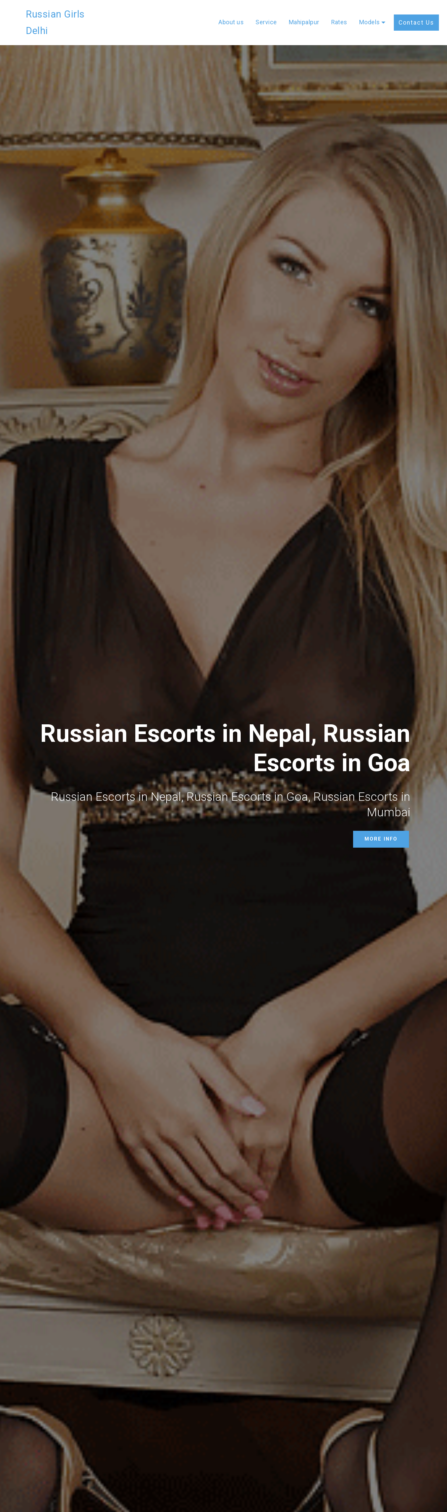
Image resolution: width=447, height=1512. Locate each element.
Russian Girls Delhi (67, 14)
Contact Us (416, 14)
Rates (339, 14)
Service (266, 14)
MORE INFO (381, 839)
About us (231, 14)
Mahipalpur (304, 14)
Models (369, 14)
